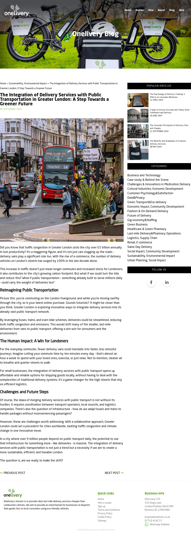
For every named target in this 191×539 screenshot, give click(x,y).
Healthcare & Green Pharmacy (146, 229)
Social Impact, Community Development (153, 251)
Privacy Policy (105, 513)
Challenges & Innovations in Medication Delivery (158, 184)
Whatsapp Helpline (157, 524)
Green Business (137, 224)
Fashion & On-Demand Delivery (147, 211)
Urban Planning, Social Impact (146, 260)
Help (181, 10)
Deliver (140, 10)
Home (128, 10)
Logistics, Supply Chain (142, 238)
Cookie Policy (105, 517)
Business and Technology (144, 175)
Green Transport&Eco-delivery (146, 202)
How (151, 10)
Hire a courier (105, 503)
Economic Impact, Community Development (155, 206)
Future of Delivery (139, 215)
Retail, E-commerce (139, 242)
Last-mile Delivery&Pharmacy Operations (154, 233)
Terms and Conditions (109, 510)
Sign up (101, 506)
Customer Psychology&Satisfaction (150, 193)
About (161, 10)
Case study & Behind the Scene (148, 180)
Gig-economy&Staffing (142, 220)
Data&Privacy (136, 197)
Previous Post (12, 473)
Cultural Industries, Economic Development (155, 188)
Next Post (114, 473)
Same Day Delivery (139, 247)
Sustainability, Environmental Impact (151, 256)
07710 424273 (153, 521)
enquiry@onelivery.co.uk (157, 517)
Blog (172, 10)
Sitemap (102, 521)
